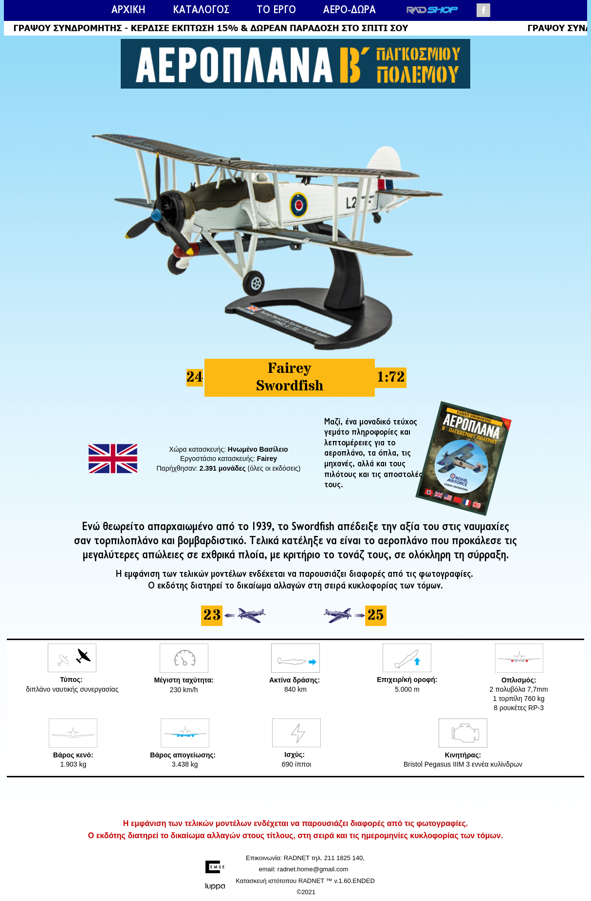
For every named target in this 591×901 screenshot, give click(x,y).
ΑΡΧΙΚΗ (128, 10)
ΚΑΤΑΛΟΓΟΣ (201, 10)
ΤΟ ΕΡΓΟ (276, 10)
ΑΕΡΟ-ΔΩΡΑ (349, 10)
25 (376, 615)
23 (211, 615)
